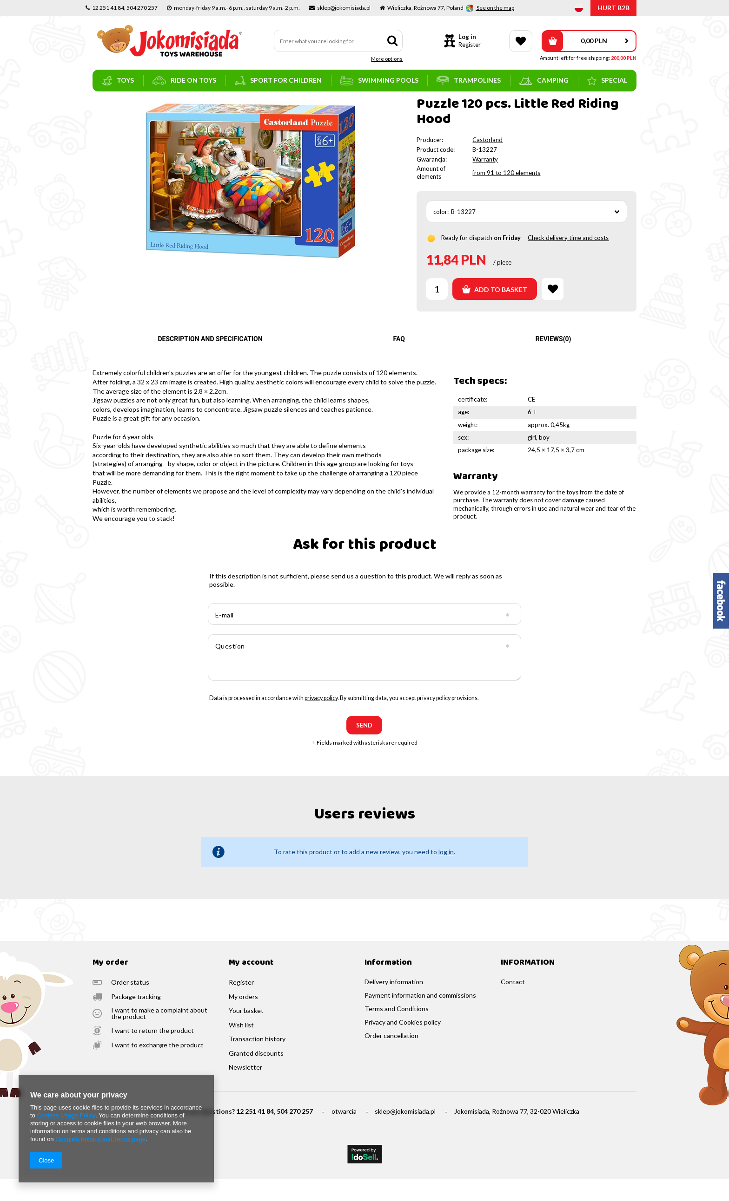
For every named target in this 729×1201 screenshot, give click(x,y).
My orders (243, 1018)
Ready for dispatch (466, 259)
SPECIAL (607, 80)
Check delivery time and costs (568, 259)
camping (544, 80)
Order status (130, 1004)
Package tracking (136, 1018)
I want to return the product (152, 1052)
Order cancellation (391, 1057)
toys (118, 81)
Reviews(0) (553, 360)
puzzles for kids (197, 104)
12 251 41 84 (255, 1133)
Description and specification (210, 360)
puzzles (159, 104)
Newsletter (245, 1089)
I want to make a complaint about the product (159, 1035)
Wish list (241, 1047)
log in (446, 873)
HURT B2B (613, 8)
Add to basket (494, 311)
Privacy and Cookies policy (402, 1044)
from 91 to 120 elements (506, 194)
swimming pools (379, 80)
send (364, 747)
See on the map (495, 7)
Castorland (487, 161)
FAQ (399, 360)
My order (110, 985)
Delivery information (393, 1003)
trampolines (469, 80)
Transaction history (257, 1061)
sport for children (278, 80)
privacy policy (321, 719)
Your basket (246, 1032)
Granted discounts (256, 1075)
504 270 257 (295, 1133)
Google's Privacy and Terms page (100, 1139)
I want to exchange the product (157, 1067)
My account (251, 985)
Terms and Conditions (396, 1030)
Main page (107, 104)
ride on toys (184, 80)
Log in (467, 36)
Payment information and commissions (420, 1017)
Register (469, 44)
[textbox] (338, 41)
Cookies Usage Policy (66, 1115)
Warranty (485, 181)
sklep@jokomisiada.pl (405, 1133)
